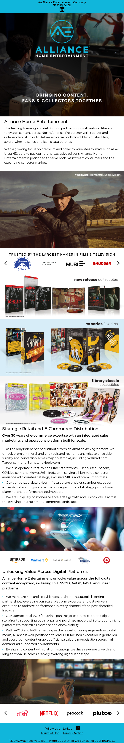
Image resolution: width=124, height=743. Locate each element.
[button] (5, 263)
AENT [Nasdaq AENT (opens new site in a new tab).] (67, 5)
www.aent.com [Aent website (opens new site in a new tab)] (26, 740)
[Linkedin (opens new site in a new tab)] (62, 10)
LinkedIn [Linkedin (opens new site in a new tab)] (69, 728)
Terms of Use (50, 733)
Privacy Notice (73, 733)
